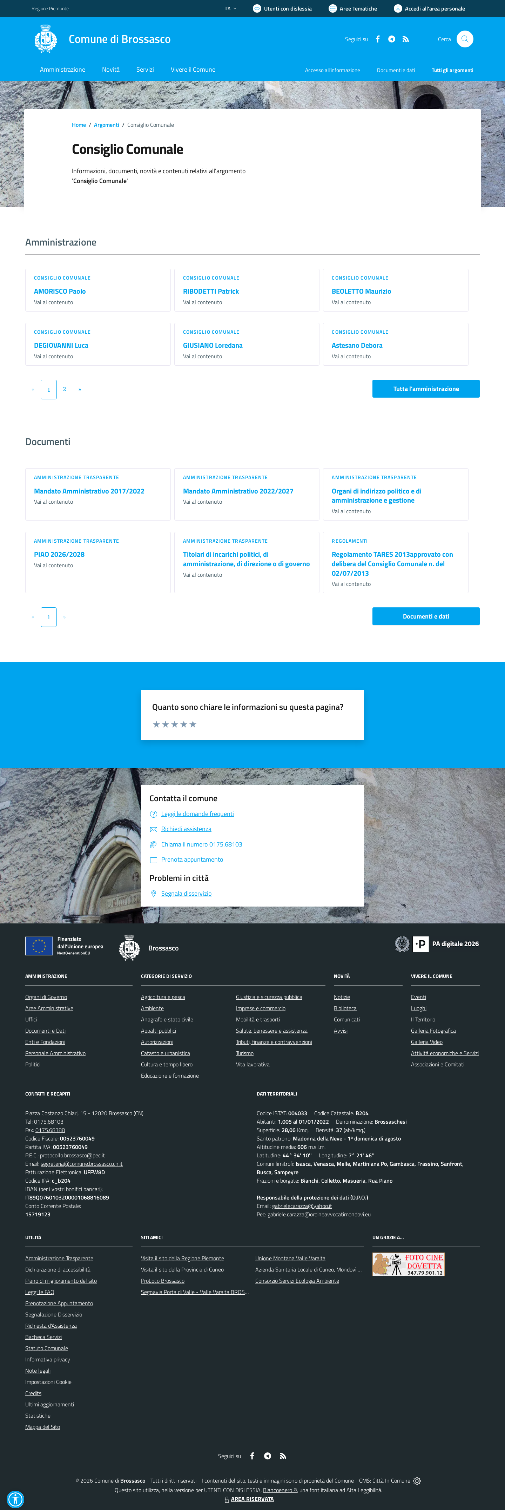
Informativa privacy (47, 1359)
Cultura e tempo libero (167, 1064)
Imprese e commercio (260, 1008)
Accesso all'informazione (332, 70)
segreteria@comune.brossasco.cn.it (82, 1163)
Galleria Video (427, 1042)
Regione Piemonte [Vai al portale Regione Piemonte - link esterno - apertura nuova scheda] (50, 8)
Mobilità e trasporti (258, 1019)
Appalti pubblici (158, 1030)
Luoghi (418, 1008)
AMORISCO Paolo (60, 291)
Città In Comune (391, 1480)
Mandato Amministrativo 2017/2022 (89, 490)
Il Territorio (423, 1019)
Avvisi (341, 1030)
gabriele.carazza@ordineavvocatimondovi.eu (319, 1214)
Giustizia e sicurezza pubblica (269, 997)
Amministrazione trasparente (76, 477)
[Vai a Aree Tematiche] (352, 8)
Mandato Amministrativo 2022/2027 (238, 490)
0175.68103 (48, 1121)
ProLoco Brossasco (162, 1280)
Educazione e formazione (170, 1075)
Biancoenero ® (280, 1490)
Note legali (37, 1370)
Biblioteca (345, 1008)
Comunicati (347, 1019)
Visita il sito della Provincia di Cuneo (182, 1269)
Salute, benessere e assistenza (272, 1030)
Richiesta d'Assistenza (51, 1325)
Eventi (418, 997)
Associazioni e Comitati (437, 1064)
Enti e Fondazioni (45, 1042)
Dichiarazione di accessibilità (57, 1269)
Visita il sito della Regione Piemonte (182, 1258)
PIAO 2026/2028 (59, 554)
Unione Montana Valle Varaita (290, 1258)
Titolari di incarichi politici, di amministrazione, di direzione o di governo (246, 559)
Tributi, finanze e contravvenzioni (274, 1042)
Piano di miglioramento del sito (61, 1280)
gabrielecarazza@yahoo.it (302, 1206)
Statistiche (37, 1415)
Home (79, 124)
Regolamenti (350, 540)
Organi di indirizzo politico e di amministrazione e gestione (377, 495)
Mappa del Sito (42, 1427)
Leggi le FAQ (39, 1292)
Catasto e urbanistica (165, 1053)
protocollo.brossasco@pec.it (72, 1155)
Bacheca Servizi (43, 1337)
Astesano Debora (357, 345)
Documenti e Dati (45, 1030)
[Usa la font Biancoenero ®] (282, 8)
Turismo (245, 1053)
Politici (32, 1064)
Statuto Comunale (46, 1348)
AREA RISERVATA (248, 1499)
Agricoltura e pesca (163, 997)
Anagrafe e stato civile (167, 1019)
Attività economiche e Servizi (445, 1053)
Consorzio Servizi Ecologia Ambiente (297, 1280)
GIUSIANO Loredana (213, 345)
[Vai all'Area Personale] (429, 8)
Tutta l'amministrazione (426, 388)
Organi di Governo (46, 997)
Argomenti (106, 124)
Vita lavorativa (253, 1064)
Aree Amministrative (49, 1008)
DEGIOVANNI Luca (61, 345)
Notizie (342, 997)
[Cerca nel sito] (465, 39)
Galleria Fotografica (433, 1030)
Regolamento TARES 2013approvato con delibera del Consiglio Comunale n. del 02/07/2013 (392, 563)
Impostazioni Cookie (48, 1382)
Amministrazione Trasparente (59, 1258)
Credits (33, 1393)
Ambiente (152, 1008)
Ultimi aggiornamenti (49, 1404)
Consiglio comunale (62, 277)
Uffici (31, 1019)
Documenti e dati (426, 616)
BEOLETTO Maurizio (361, 291)
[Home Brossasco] (101, 39)
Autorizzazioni (157, 1042)
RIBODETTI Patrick (211, 291)
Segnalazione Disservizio (53, 1314)
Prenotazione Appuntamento (59, 1303)
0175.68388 (50, 1130)
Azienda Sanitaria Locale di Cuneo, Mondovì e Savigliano (320, 1269)
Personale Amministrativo (55, 1053)
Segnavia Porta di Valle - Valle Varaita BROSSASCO (201, 1292)
